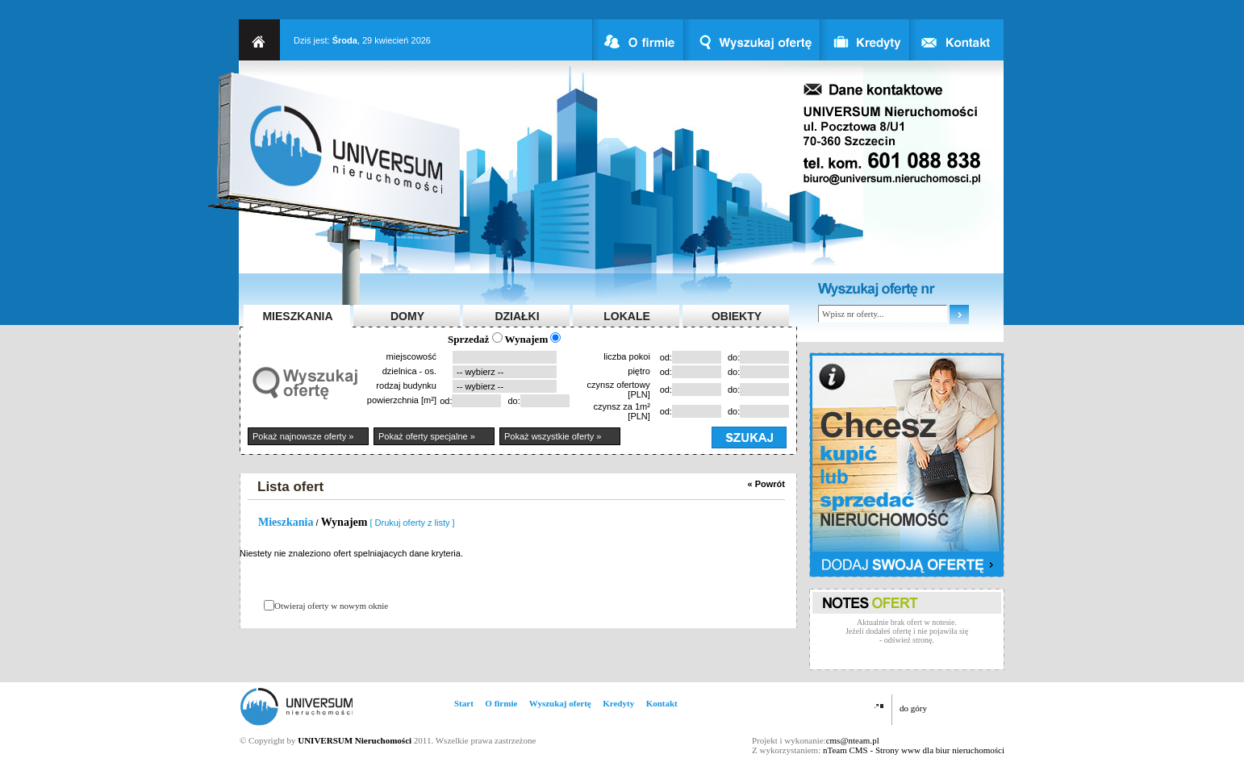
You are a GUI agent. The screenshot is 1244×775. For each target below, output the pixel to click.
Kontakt (662, 703)
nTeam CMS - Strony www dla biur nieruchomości (913, 750)
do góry (913, 708)
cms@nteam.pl (852, 740)
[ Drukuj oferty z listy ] (412, 522)
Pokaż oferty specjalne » (426, 436)
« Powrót (766, 484)
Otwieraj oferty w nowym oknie (331, 605)
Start (464, 703)
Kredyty (618, 703)
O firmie (501, 703)
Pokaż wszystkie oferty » (552, 436)
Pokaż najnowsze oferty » (303, 436)
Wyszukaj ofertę (560, 703)
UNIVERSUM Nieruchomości (354, 740)
